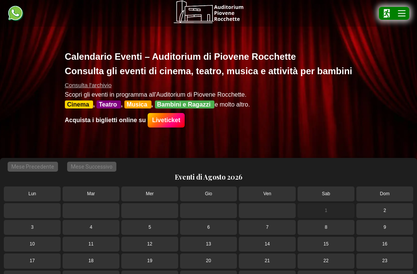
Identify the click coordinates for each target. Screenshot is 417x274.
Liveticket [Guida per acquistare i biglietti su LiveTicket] (166, 120)
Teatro (109, 104)
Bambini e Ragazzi (185, 104)
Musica (138, 104)
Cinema (79, 104)
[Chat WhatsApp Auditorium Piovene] (16, 13)
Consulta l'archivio (88, 85)
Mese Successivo (92, 167)
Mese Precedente (32, 167)
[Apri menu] (402, 13)
